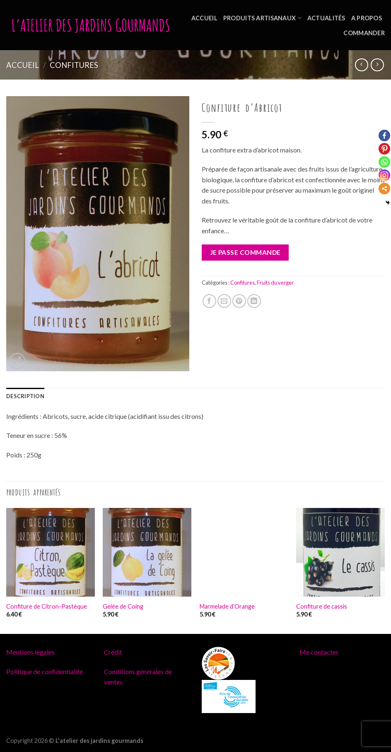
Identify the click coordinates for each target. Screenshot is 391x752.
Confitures (74, 65)
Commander (364, 32)
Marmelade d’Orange (227, 606)
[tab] (25, 396)
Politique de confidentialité (44, 671)
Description (25, 396)
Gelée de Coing (123, 606)
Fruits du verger (275, 282)
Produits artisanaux (262, 18)
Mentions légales (30, 652)
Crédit (113, 652)
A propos (366, 18)
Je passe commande (245, 252)
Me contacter (318, 652)
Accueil (204, 18)
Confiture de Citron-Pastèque (46, 606)
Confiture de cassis (321, 606)
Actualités (326, 18)
